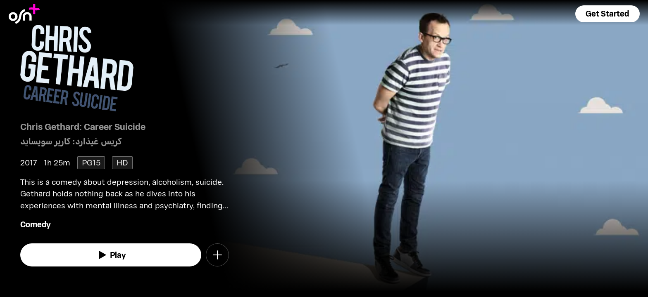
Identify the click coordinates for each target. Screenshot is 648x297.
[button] (607, 13)
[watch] (110, 254)
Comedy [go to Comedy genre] (35, 224)
